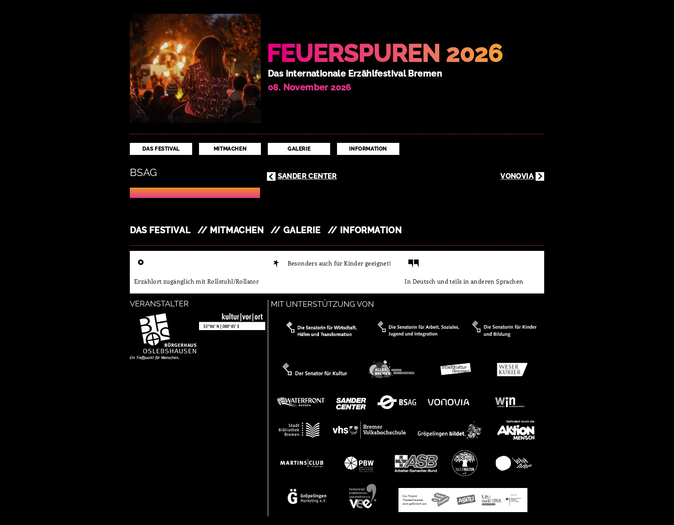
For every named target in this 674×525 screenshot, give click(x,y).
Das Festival (161, 149)
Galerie (299, 149)
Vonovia (516, 176)
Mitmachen (230, 149)
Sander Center (307, 176)
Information (368, 149)
